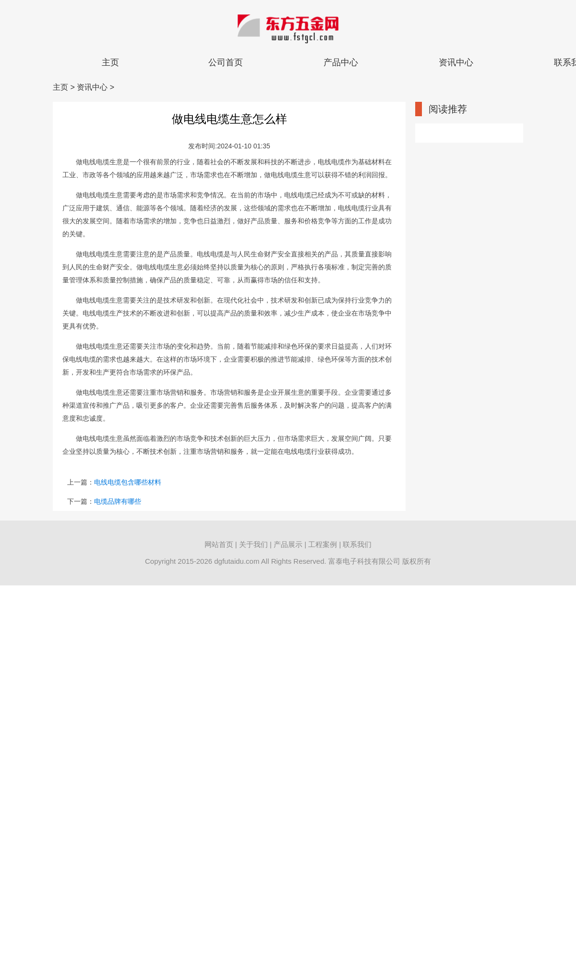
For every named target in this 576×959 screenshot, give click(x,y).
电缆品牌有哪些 (117, 501)
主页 (110, 62)
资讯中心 (456, 62)
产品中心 (341, 62)
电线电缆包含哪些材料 (127, 482)
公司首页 (225, 62)
